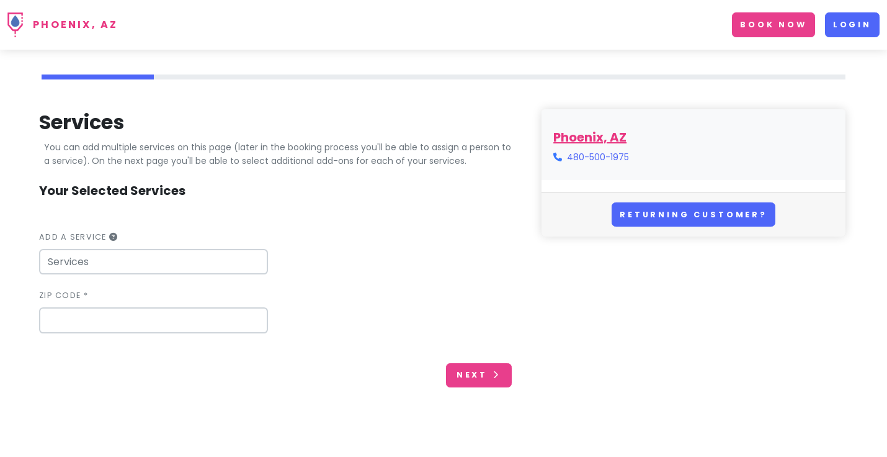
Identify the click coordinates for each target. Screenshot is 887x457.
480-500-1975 (598, 157)
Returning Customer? (693, 214)
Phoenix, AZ (75, 24)
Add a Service (78, 237)
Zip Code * (63, 295)
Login (852, 24)
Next (479, 374)
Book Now (773, 24)
